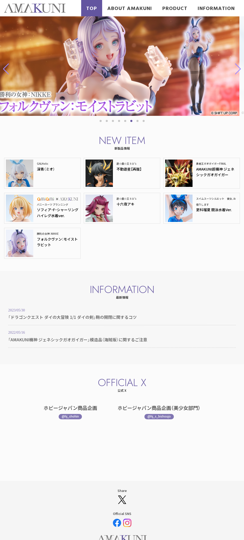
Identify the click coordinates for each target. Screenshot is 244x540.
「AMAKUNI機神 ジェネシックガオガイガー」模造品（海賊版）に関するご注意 (77, 339)
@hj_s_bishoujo (159, 416)
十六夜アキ (125, 204)
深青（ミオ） (46, 169)
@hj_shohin (70, 416)
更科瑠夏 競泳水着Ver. (214, 209)
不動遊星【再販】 (129, 169)
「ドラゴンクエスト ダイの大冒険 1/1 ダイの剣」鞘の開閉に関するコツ (72, 317)
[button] (101, 121)
